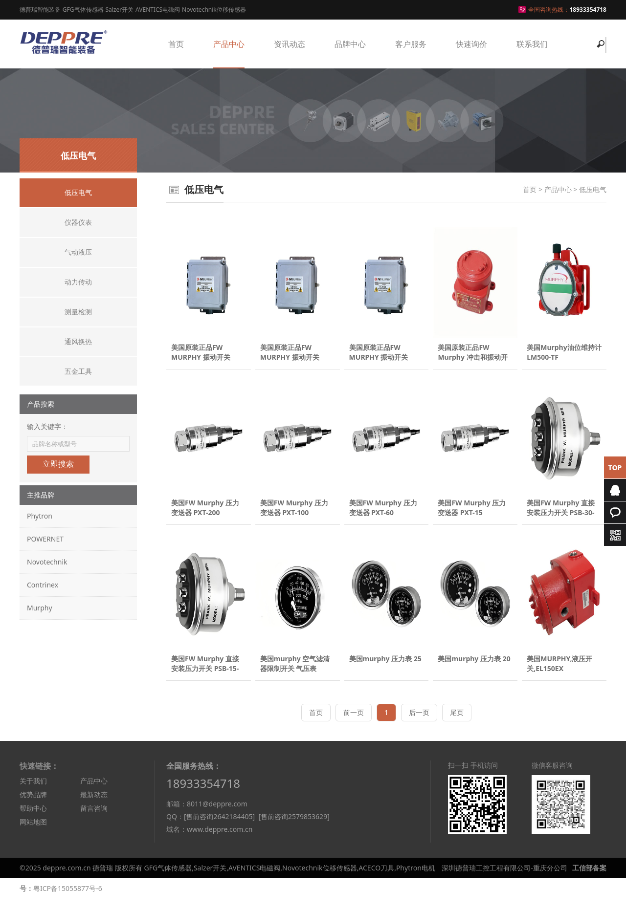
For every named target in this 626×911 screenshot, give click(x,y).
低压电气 (592, 189)
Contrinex (42, 584)
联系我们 (532, 44)
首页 (176, 44)
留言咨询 (94, 820)
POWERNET (45, 538)
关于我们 (33, 793)
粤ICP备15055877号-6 (67, 900)
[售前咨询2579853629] (293, 829)
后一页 (419, 724)
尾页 (457, 724)
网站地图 (33, 834)
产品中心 (229, 44)
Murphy (39, 607)
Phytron (39, 516)
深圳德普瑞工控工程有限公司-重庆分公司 (504, 880)
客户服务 (410, 44)
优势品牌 (33, 806)
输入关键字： (47, 426)
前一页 (353, 724)
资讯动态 (289, 44)
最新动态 (94, 806)
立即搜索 (58, 464)
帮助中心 (33, 820)
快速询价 (471, 44)
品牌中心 (350, 44)
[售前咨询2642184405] (219, 829)
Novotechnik (47, 561)
